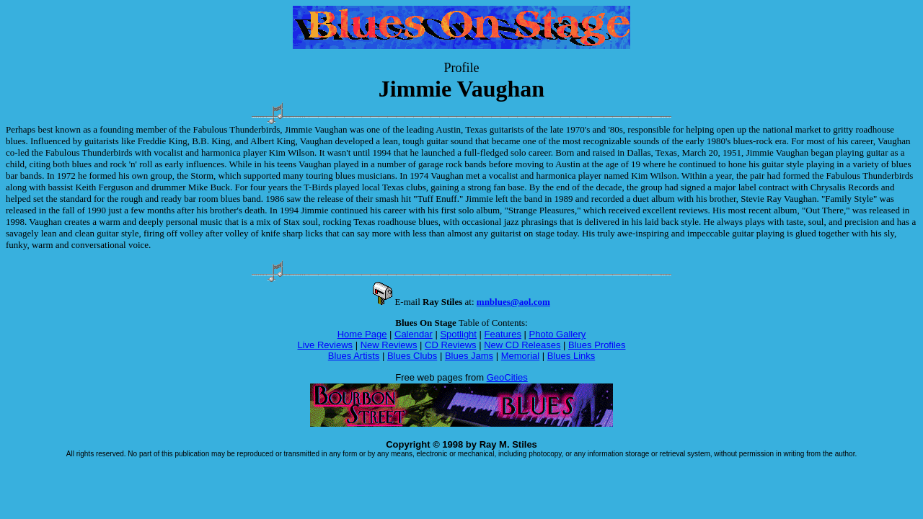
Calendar (413, 334)
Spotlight (458, 334)
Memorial (520, 355)
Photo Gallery (557, 334)
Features (503, 334)
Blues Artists (354, 355)
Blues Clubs (412, 355)
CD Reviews (451, 345)
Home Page (362, 334)
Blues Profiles (596, 345)
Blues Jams (469, 355)
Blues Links (571, 355)
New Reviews (389, 345)
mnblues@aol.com (513, 301)
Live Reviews (325, 345)
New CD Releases (522, 345)
